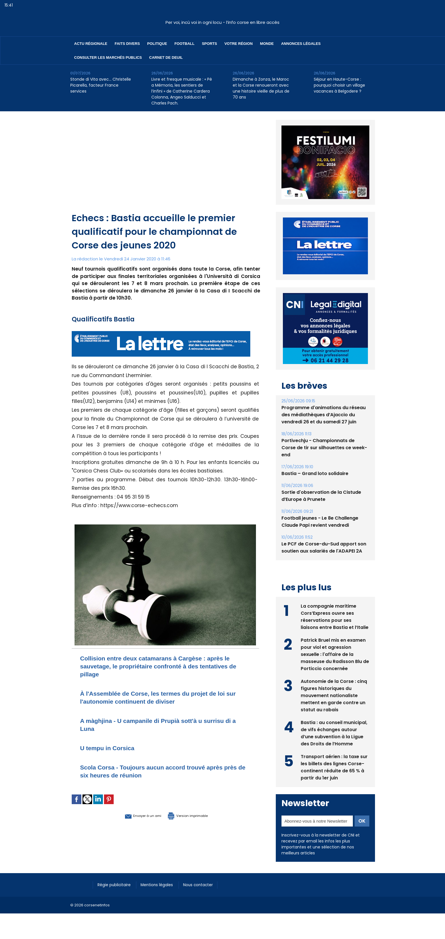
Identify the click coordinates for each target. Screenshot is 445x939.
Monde (267, 43)
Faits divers (127, 43)
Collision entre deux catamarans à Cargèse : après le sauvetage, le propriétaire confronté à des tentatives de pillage (161, 666)
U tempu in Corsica (111, 748)
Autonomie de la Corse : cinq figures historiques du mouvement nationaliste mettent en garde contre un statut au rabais (334, 694)
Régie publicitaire (116, 884)
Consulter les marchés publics (108, 57)
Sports (209, 43)
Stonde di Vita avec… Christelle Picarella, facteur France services (100, 85)
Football (184, 43)
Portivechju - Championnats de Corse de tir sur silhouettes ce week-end (324, 447)
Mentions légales (162, 884)
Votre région (238, 43)
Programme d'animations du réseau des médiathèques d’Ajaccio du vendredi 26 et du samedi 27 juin (323, 414)
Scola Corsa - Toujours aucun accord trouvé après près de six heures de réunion (161, 771)
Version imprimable (195, 815)
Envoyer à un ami (134, 815)
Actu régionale (90, 43)
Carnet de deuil (166, 57)
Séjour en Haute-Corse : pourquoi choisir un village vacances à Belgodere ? (339, 85)
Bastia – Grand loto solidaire (314, 473)
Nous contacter (206, 884)
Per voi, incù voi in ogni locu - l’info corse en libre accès (222, 22)
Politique (157, 43)
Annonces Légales (301, 43)
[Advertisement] (166, 168)
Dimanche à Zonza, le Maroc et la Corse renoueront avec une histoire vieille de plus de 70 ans (261, 88)
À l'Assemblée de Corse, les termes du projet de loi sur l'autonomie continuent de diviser (162, 697)
